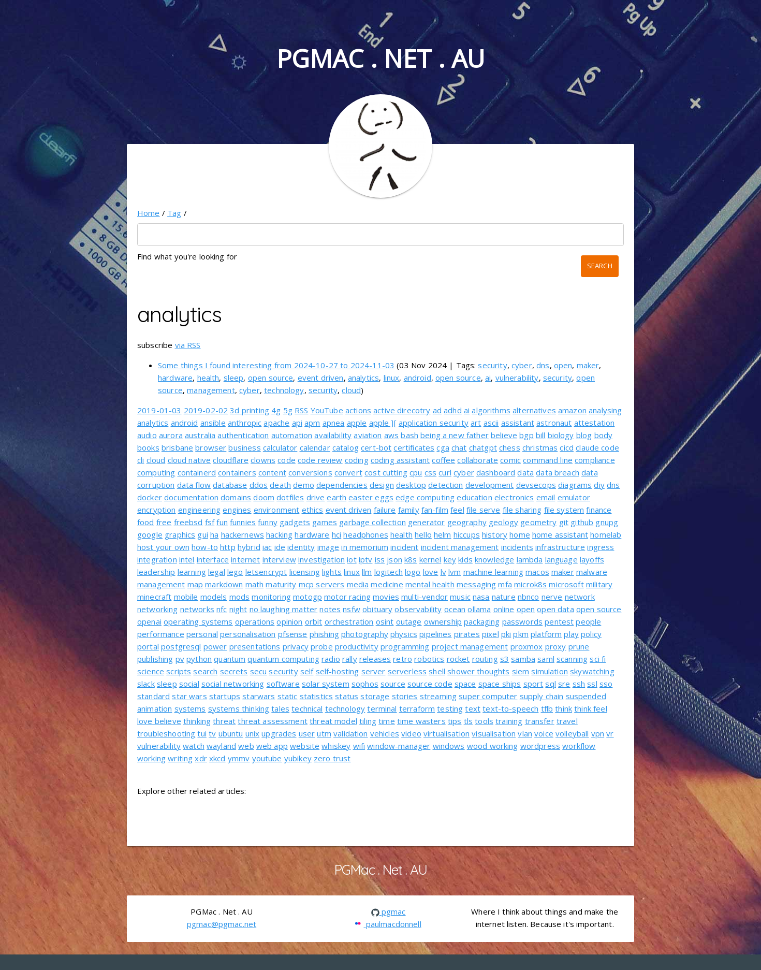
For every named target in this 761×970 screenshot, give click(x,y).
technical (307, 708)
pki (506, 634)
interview (279, 559)
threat (224, 721)
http (228, 547)
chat (459, 447)
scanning (572, 659)
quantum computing (283, 659)
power (215, 646)
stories (405, 696)
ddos (259, 485)
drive (315, 497)
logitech (388, 572)
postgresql (181, 646)
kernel (430, 559)
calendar (315, 447)
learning (192, 572)
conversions (310, 472)
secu (258, 671)
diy (599, 485)
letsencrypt (266, 572)
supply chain (542, 696)
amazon (572, 410)
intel (187, 559)
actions (358, 410)
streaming (438, 696)
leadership (156, 572)
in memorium (364, 547)
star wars (189, 696)
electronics (514, 497)
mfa (504, 584)
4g (276, 410)
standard (153, 696)
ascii (491, 422)
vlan (525, 733)
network (580, 596)
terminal (382, 708)
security (492, 365)
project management (470, 646)
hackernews (243, 534)
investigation (321, 559)
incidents (517, 547)
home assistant (560, 534)
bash (409, 435)
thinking (197, 721)
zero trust (332, 758)
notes (330, 609)
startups (224, 696)
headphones (365, 534)
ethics (313, 509)
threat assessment (273, 721)
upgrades (278, 733)
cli (140, 460)
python (199, 659)
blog (584, 435)
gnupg (606, 522)
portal (148, 646)
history (494, 534)
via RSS (188, 345)
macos (537, 572)
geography (467, 522)
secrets (234, 671)
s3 (504, 659)
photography (364, 634)
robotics (429, 659)
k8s (410, 559)
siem (521, 671)
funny (267, 522)
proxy (555, 646)
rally (349, 659)
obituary (377, 609)
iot (351, 559)
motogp (307, 596)
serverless (407, 671)
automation (292, 435)
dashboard (495, 472)
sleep (234, 377)
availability (333, 435)
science (150, 671)
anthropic (244, 422)
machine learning (493, 572)
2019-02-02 (206, 410)
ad (437, 410)
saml (545, 659)
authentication (243, 435)
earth (336, 497)
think (563, 708)
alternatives (534, 410)
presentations (255, 646)
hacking (279, 534)
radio (330, 659)
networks (197, 609)
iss (380, 559)
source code (429, 683)
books (148, 447)
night (238, 609)
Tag (174, 213)
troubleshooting (166, 733)
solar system (325, 683)
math (254, 584)
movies (386, 596)
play (571, 634)
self (307, 671)
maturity (281, 584)
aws (391, 435)
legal (216, 572)
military (599, 584)
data (525, 472)
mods (239, 596)
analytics (363, 377)
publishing (155, 659)
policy (591, 634)
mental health (430, 584)
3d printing (249, 410)
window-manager (398, 746)
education (474, 497)
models (213, 596)
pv (179, 659)
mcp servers (322, 584)
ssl (592, 683)
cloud (351, 390)
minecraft (154, 596)
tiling (367, 721)
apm (312, 422)
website (304, 746)
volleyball (572, 733)
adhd (453, 410)
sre (564, 683)
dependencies (342, 485)
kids (465, 559)
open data (555, 609)
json (394, 559)
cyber (521, 365)
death (280, 485)
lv (443, 572)
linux (392, 377)
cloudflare (230, 460)
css (430, 472)
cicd (567, 447)
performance (160, 634)
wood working (492, 746)
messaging (476, 584)
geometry (538, 522)
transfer (539, 721)
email (545, 497)
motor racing (347, 596)
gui (202, 534)
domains (236, 497)
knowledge (494, 559)
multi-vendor (424, 596)
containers (237, 472)
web (246, 746)
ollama (479, 609)
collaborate (477, 460)
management (211, 390)
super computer (488, 696)
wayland (221, 746)
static (287, 696)
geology (503, 522)
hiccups (466, 534)
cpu (415, 472)
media (358, 584)
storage (374, 696)
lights (332, 572)
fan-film (434, 509)
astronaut (554, 422)
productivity (356, 646)
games (324, 522)
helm (442, 534)
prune (579, 646)
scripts (178, 671)
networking (157, 609)
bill (541, 435)
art (476, 422)
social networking (233, 683)
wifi (359, 746)
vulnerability (517, 377)
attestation (594, 422)
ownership (443, 621)
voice (543, 733)
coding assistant (400, 460)
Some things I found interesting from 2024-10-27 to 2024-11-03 (276, 365)
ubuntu (230, 733)
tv (212, 733)
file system (564, 509)
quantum (229, 659)
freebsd (188, 522)
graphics (180, 534)
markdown (224, 584)
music (460, 596)
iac (267, 547)
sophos (365, 683)
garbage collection (372, 522)
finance (598, 509)
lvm (454, 572)
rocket (458, 659)
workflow (578, 746)
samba (523, 659)
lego (235, 572)
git (563, 522)
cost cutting (385, 472)
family (408, 509)
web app (272, 746)
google (150, 534)
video (411, 733)
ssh (579, 683)
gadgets (295, 522)
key (450, 559)
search (205, 671)
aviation (368, 435)
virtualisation (446, 733)
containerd (197, 472)
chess (509, 447)
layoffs (592, 559)
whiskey (335, 746)
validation (350, 733)
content (272, 472)
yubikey (298, 758)
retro (402, 659)
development (489, 485)
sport (533, 683)
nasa (481, 596)
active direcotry (401, 410)
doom (263, 497)
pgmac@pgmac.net (221, 924)
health (208, 377)
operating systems (198, 621)
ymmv (239, 758)
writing (180, 758)
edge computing (425, 497)
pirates (467, 634)
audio (147, 435)
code (286, 460)
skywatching (592, 671)
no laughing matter (284, 609)
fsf (209, 522)
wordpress (540, 746)
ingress (600, 547)
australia (200, 435)
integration (157, 559)
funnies (243, 522)
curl (444, 472)
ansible (213, 422)
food (145, 522)
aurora (171, 435)
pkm (520, 634)
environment (277, 509)
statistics (316, 696)
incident (404, 547)
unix (252, 733)
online (504, 609)
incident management (460, 547)
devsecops (536, 485)
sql (550, 683)
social (189, 683)
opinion (289, 621)
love (430, 572)
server (373, 671)
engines (237, 509)
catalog (345, 447)
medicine (387, 584)
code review (320, 460)
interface (213, 559)
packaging (482, 621)
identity (301, 547)
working (151, 758)
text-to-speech (510, 708)
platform (546, 634)
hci (336, 534)
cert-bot (376, 447)
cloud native (189, 460)
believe (504, 435)
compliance (595, 460)
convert (348, 472)
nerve (552, 596)
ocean (455, 609)
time (386, 721)
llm (367, 572)
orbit (314, 621)
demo (303, 485)
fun (221, 522)
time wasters (421, 721)
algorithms (491, 410)
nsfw (351, 609)
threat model (333, 721)
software (283, 683)
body (603, 435)
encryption (156, 509)
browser (210, 447)
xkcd (217, 758)
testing (450, 708)
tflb (547, 708)
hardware (175, 377)
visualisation (494, 733)
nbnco (528, 596)
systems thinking (238, 708)
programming (405, 646)
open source (271, 377)
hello (423, 534)
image (328, 547)
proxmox (526, 646)
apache (276, 422)
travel (567, 721)
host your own (163, 547)
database (230, 485)
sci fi (598, 659)
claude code (597, 447)
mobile (186, 596)
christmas (540, 447)
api (297, 422)
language (561, 559)
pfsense (293, 634)
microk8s (530, 584)
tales (280, 708)
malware (591, 572)
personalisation (247, 634)
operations (255, 621)
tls (468, 721)
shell (437, 671)
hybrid (249, 547)
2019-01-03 (159, 410)
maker (588, 365)
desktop (411, 485)
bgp (526, 435)
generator (426, 522)
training (508, 721)
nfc (221, 609)
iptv (366, 559)
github (581, 522)
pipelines (435, 634)
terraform (417, 708)
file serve (483, 509)
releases (375, 659)
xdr (201, 758)
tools (484, 721)
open (563, 365)
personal (202, 634)
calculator (280, 447)
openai (149, 621)
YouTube (327, 410)
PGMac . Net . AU (380, 58)
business (244, 447)
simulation (549, 671)
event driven (321, 377)
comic (510, 460)
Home (148, 213)
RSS (301, 410)
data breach (557, 472)
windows (449, 746)
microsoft (566, 584)
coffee (443, 460)
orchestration (349, 621)
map (195, 584)
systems (190, 708)
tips (455, 721)
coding (357, 460)
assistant (517, 422)
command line (548, 460)
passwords (522, 621)
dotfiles (290, 497)
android (417, 377)
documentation (191, 497)
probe (322, 646)
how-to (205, 547)
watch (193, 746)
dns (542, 365)
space (465, 683)
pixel (490, 634)
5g (287, 410)
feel (457, 509)
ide (279, 547)
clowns (263, 460)
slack (146, 683)
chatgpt (483, 447)
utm (324, 733)
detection (445, 485)
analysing (605, 410)
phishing (324, 634)
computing (156, 472)
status (346, 696)
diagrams (575, 485)
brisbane (177, 447)
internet (245, 559)
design (382, 485)
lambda (530, 559)
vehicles (384, 733)
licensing (304, 572)
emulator (574, 497)
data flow (194, 485)
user (307, 733)
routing (485, 659)
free (164, 522)
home (519, 534)
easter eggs (370, 497)
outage (409, 621)
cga (442, 447)
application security (434, 422)
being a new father (454, 435)
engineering (199, 509)
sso (605, 683)
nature (504, 596)
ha (214, 534)
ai (488, 377)
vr (609, 733)
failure (385, 509)
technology (284, 390)
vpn (597, 733)
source (392, 683)
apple (357, 422)
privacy (296, 646)
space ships (499, 683)
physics (403, 634)
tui (201, 733)
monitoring (271, 596)
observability (418, 609)
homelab (605, 534)
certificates (413, 447)
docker (149, 497)
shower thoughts (478, 671)
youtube (267, 758)
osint (385, 621)
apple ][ (383, 422)
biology (561, 435)
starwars (258, 696)
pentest (559, 621)
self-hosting (337, 671)
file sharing (522, 509)
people (588, 621)
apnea (334, 422)
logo (413, 572)
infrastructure (560, 547)
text (472, 708)
